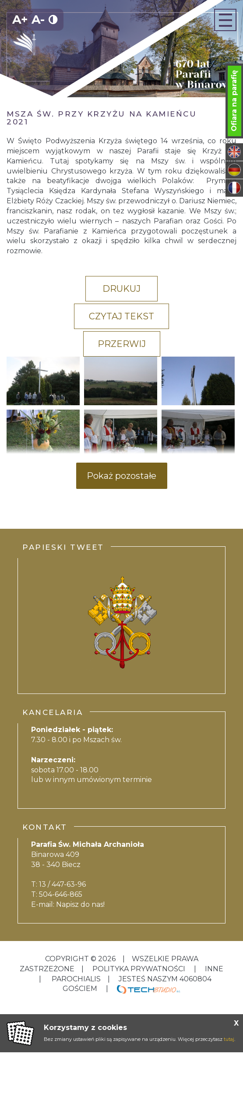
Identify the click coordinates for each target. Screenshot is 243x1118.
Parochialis (76, 979)
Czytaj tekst (121, 316)
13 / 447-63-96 (62, 884)
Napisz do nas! (80, 904)
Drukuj (121, 288)
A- (38, 19)
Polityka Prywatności (139, 969)
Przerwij (122, 344)
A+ (20, 19)
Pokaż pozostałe (121, 476)
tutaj (229, 1039)
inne (213, 969)
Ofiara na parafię (234, 100)
